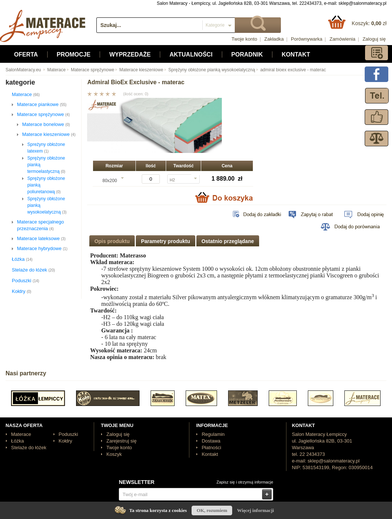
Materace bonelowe (46, 124)
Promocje (74, 54)
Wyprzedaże (130, 54)
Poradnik (247, 54)
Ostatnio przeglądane (228, 241)
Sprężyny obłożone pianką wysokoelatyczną (209, 69)
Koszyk (114, 454)
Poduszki (25, 280)
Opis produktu (112, 241)
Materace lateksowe (41, 238)
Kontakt (296, 54)
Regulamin (213, 434)
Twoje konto (244, 39)
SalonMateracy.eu (23, 69)
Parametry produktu (165, 241)
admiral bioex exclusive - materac (290, 69)
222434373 (310, 3)
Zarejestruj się (121, 441)
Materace (54, 69)
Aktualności (190, 54)
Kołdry (21, 291)
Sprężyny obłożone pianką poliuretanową (46, 185)
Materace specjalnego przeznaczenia (40, 225)
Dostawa (211, 441)
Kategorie (215, 25)
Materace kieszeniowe (138, 69)
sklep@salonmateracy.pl (362, 3)
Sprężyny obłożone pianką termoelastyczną (46, 165)
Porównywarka (306, 39)
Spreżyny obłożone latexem (46, 148)
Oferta (26, 54)
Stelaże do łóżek (33, 270)
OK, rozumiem (212, 510)
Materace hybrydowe (42, 248)
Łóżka (22, 259)
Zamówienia (342, 39)
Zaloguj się (374, 39)
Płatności (211, 447)
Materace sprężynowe (90, 69)
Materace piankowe (41, 104)
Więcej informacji (255, 510)
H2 (172, 180)
